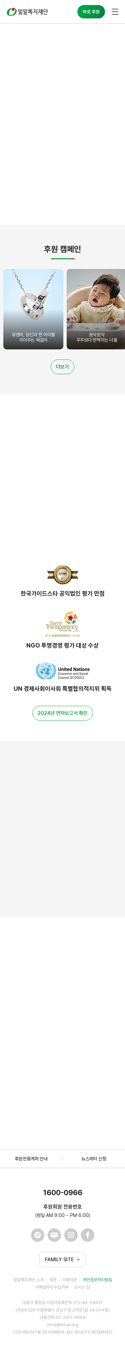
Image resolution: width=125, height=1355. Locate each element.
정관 (53, 1279)
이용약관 (69, 1279)
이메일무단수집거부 (51, 1287)
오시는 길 (82, 1287)
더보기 (62, 367)
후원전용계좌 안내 (31, 1158)
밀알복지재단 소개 (28, 1279)
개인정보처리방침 (97, 1279)
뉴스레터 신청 (93, 1158)
